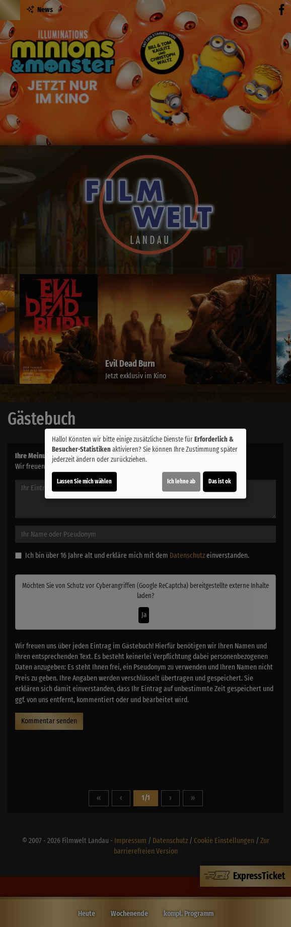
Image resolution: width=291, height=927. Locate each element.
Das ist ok (219, 481)
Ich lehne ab (181, 481)
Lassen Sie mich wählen (84, 481)
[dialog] (145, 464)
